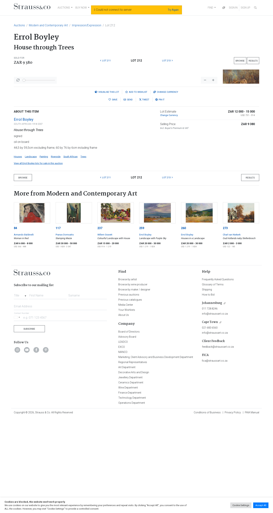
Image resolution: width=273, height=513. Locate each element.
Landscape (31, 251)
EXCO (121, 442)
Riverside (56, 251)
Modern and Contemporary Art (48, 25)
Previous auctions (128, 389)
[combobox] (21, 389)
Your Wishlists (126, 405)
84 (15, 323)
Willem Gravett (104, 329)
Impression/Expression (86, 25)
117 (58, 323)
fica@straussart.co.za (214, 455)
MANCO (122, 447)
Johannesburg (212, 398)
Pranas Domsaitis (65, 329)
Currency (165, 187)
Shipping (207, 384)
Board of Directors (129, 426)
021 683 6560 (210, 422)
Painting (44, 251)
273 (225, 323)
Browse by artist (127, 374)
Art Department (126, 462)
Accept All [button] (260, 505)
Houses (18, 251)
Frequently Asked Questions (218, 374)
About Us (123, 410)
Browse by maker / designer (134, 384)
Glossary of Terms (213, 379)
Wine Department (128, 482)
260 (183, 323)
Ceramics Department (130, 477)
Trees (83, 251)
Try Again (173, 9)
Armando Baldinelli (24, 329)
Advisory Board (127, 431)
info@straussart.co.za (215, 408)
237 (99, 323)
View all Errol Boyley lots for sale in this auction (38, 258)
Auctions (19, 25)
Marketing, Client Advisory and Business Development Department (155, 452)
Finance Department (129, 487)
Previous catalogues (130, 394)
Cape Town (210, 417)
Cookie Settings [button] (240, 505)
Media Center (125, 399)
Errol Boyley (23, 214)
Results (253, 60)
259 (141, 323)
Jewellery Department (130, 472)
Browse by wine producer (132, 379)
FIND (210, 7)
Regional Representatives (132, 457)
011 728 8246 (210, 403)
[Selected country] (17, 412)
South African (70, 251)
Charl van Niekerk (231, 329)
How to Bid (208, 389)
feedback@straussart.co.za (218, 441)
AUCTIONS (64, 7)
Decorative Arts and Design (133, 467)
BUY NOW (81, 7)
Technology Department (132, 492)
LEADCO (123, 436)
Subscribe (29, 424)
